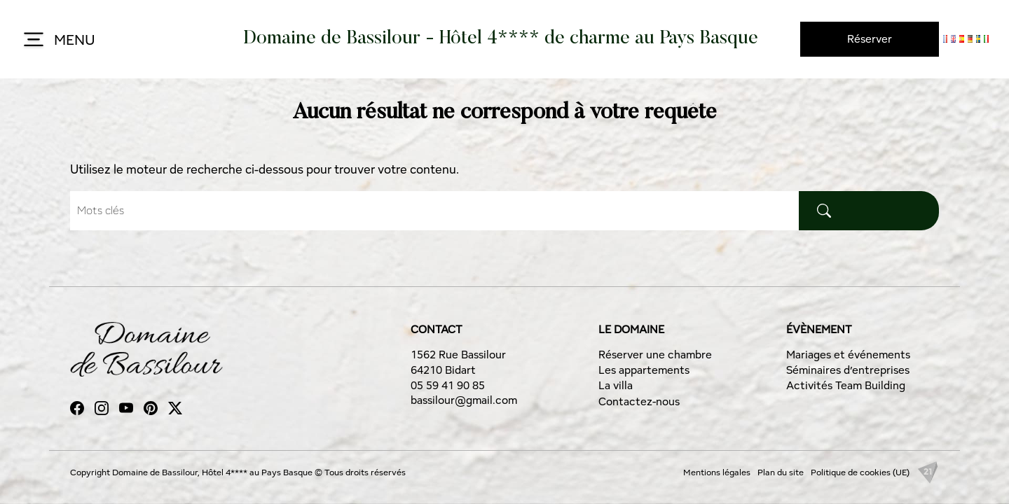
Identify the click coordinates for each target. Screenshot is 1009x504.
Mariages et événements (848, 354)
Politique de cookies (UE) (860, 472)
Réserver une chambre (655, 354)
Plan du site (780, 472)
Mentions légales (716, 472)
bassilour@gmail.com (464, 400)
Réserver (869, 38)
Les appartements (643, 370)
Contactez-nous (639, 401)
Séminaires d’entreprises (848, 370)
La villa (615, 385)
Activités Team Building (845, 385)
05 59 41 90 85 (448, 385)
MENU (57, 40)
